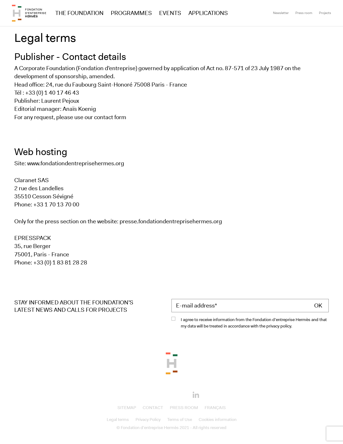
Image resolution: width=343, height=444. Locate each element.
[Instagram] (163, 394)
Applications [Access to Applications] (208, 13)
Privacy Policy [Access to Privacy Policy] (148, 419)
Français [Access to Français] (215, 407)
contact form (110, 117)
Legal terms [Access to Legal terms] (118, 419)
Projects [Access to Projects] (325, 13)
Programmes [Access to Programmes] (131, 13)
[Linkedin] (195, 395)
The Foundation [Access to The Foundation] (79, 13)
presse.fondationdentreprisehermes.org (171, 221)
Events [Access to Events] (170, 13)
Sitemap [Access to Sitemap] (126, 407)
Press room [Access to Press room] (303, 13)
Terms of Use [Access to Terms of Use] (179, 419)
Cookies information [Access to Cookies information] (218, 419)
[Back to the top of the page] (171, 363)
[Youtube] (179, 394)
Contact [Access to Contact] (153, 407)
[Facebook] (147, 394)
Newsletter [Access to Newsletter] (281, 13)
